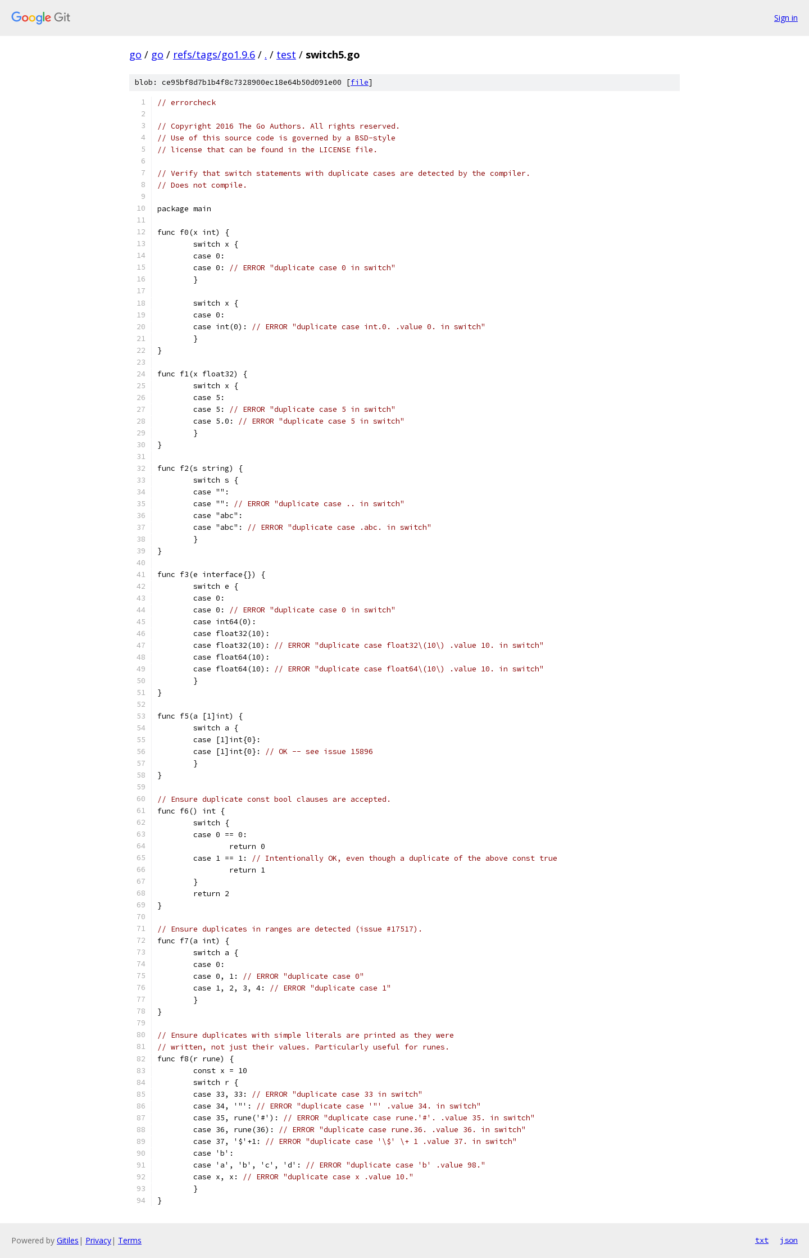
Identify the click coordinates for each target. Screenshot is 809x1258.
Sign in (786, 17)
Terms (130, 1240)
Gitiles (68, 1240)
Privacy (98, 1240)
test (286, 54)
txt (762, 1240)
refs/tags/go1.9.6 (214, 54)
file (360, 82)
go (135, 54)
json (789, 1240)
